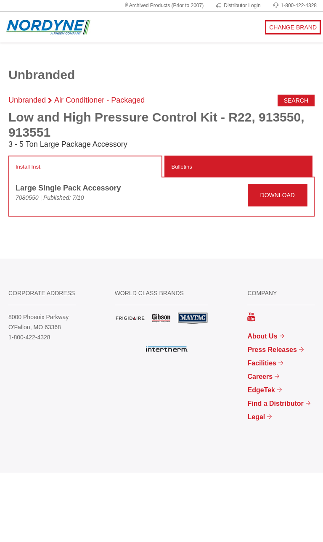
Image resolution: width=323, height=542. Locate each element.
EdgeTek (261, 390)
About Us (262, 336)
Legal (256, 416)
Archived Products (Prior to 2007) (164, 5)
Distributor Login (238, 5)
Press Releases (272, 349)
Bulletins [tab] (182, 167)
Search (296, 100)
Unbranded (27, 100)
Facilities (261, 363)
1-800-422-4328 (295, 5)
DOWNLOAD (277, 195)
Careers (260, 376)
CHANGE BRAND (293, 27)
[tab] (85, 166)
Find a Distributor (275, 403)
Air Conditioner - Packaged (99, 100)
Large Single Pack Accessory (68, 188)
